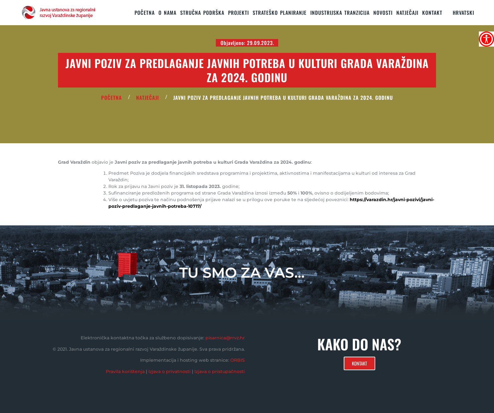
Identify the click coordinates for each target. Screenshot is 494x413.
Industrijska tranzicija (340, 12)
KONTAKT (432, 12)
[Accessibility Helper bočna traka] (486, 39)
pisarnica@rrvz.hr (225, 338)
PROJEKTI (238, 12)
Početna (145, 12)
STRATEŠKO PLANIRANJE (280, 12)
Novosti (383, 12)
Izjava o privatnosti (169, 371)
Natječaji (407, 12)
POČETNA (111, 97)
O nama (167, 12)
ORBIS (237, 360)
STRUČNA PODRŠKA (202, 12)
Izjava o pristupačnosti (219, 371)
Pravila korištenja (125, 371)
